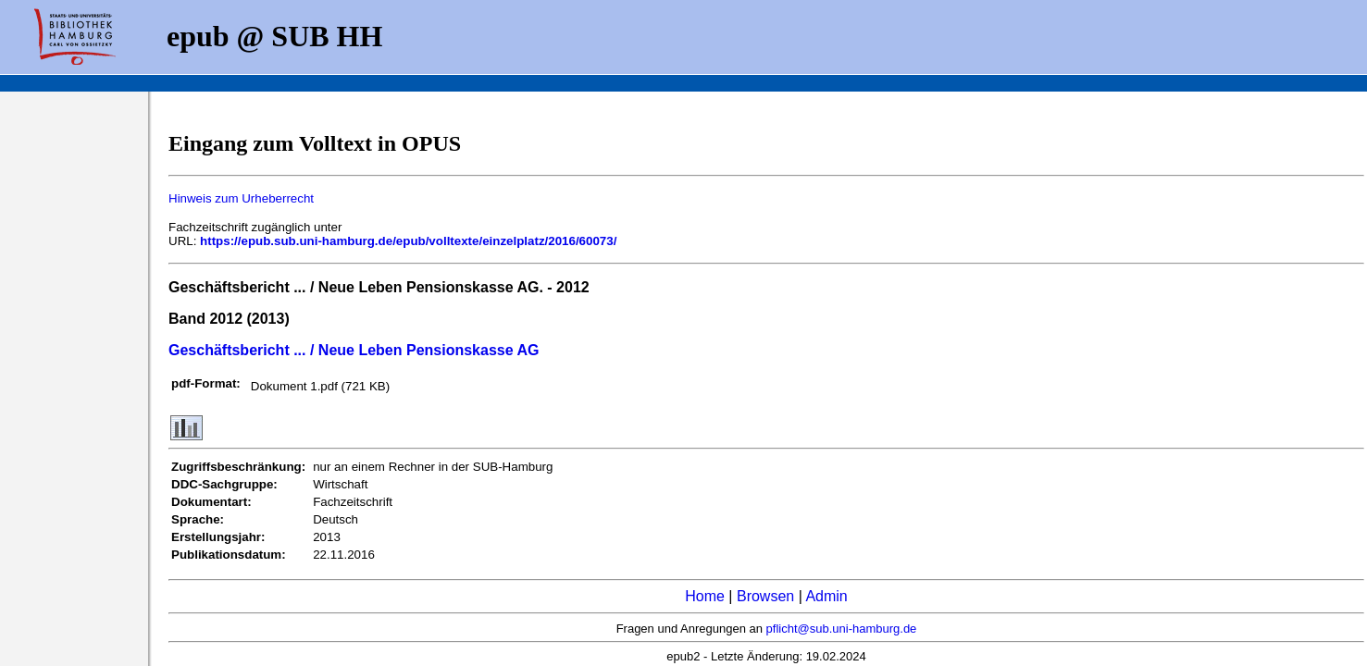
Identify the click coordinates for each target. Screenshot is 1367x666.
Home (705, 596)
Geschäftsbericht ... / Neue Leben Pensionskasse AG (353, 350)
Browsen (765, 596)
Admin (826, 596)
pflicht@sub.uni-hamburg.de (841, 628)
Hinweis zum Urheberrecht (241, 198)
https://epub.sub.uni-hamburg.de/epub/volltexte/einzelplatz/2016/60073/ (408, 241)
